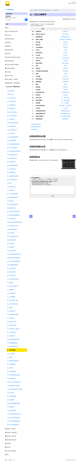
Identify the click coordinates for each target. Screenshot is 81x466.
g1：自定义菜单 (11, 350)
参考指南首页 (10, 9)
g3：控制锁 (9, 357)
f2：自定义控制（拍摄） (12, 300)
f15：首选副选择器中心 (12, 346)
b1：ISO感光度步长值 (12, 154)
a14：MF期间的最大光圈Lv (13, 144)
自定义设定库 (10, 94)
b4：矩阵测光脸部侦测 (12, 165)
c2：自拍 (9, 183)
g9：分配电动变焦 (11, 378)
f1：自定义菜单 (11, 296)
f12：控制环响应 (11, 335)
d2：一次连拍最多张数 (12, 193)
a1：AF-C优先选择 (11, 97)
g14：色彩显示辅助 (11, 396)
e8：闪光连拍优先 (11, 293)
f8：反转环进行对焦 (11, 321)
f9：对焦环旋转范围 (11, 325)
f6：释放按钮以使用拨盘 (12, 314)
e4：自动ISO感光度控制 (13, 279)
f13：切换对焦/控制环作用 (13, 339)
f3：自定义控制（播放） (12, 303)
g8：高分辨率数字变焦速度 (13, 374)
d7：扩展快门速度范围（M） (13, 211)
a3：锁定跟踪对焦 (11, 105)
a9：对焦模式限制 (11, 126)
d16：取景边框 (10, 243)
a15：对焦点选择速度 (12, 147)
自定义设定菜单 (10, 90)
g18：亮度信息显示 (11, 410)
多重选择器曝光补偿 (36, 126)
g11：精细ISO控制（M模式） (14, 385)
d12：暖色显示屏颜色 (12, 229)
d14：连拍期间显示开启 (12, 236)
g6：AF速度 (10, 367)
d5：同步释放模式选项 (12, 204)
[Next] (74, 216)
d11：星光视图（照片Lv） (13, 225)
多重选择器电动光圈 (36, 124)
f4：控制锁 (9, 307)
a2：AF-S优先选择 (11, 101)
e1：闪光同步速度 (11, 268)
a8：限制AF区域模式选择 (13, 122)
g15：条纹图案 (10, 399)
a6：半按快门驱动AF (12, 115)
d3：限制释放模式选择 (12, 197)
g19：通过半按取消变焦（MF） (14, 414)
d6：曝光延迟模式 (11, 208)
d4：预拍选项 (10, 200)
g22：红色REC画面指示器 (13, 424)
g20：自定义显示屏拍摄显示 (13, 417)
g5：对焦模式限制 (11, 364)
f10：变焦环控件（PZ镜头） (13, 328)
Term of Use (13, 460)
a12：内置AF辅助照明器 (12, 137)
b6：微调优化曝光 (11, 172)
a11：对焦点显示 (11, 133)
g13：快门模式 (10, 392)
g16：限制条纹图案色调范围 (13, 403)
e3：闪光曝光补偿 (11, 275)
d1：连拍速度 (10, 190)
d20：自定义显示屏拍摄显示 (13, 257)
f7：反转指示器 (10, 318)
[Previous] (30, 216)
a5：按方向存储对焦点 (12, 112)
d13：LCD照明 (10, 232)
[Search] (14, 19)
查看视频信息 (35, 129)
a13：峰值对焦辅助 (11, 140)
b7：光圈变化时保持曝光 (13, 176)
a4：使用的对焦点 (11, 108)
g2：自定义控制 (10, 353)
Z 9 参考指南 (35, 10)
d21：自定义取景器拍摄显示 (13, 261)
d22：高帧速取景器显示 (12, 264)
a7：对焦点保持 (10, 119)
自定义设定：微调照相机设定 (44, 10)
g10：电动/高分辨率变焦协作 (14, 382)
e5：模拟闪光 (10, 282)
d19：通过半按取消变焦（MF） (14, 254)
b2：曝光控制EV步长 (12, 158)
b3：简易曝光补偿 (11, 161)
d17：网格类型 (10, 247)
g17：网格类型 (10, 406)
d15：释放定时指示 (11, 240)
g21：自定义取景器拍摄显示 (13, 421)
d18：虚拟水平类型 (11, 250)
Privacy (7, 460)
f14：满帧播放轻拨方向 (12, 343)
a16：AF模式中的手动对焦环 (13, 151)
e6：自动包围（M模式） (12, 286)
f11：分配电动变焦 (11, 332)
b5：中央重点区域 (11, 168)
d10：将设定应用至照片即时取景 (14, 222)
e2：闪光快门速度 (11, 271)
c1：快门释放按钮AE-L (12, 179)
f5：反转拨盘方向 (11, 311)
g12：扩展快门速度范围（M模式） (15, 389)
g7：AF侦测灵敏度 (11, 371)
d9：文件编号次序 (11, 218)
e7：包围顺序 (10, 289)
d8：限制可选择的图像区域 (13, 215)
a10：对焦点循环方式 (12, 129)
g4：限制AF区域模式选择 (13, 360)
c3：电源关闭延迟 (11, 186)
